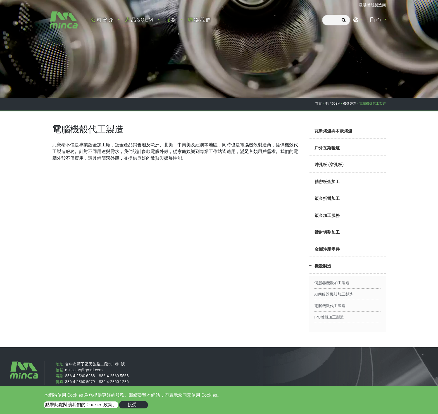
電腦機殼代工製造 (330, 305)
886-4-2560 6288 (80, 376)
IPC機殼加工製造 (329, 317)
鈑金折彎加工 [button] (327, 198)
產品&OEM (332, 104)
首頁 (318, 104)
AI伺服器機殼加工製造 (333, 294)
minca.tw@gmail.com (84, 370)
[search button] (343, 22)
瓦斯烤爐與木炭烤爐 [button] (333, 130)
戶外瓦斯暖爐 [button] (327, 147)
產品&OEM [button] (140, 20)
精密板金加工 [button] (327, 181)
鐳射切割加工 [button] (327, 232)
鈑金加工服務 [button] (327, 215)
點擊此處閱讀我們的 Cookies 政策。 (81, 404)
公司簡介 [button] (103, 20)
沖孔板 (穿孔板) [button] (329, 164)
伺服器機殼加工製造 (331, 283)
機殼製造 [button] (323, 266)
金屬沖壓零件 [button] (327, 249)
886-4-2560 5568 (114, 376)
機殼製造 (349, 104)
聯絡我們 (199, 20)
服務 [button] (172, 20)
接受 (132, 404)
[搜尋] (336, 20)
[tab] (347, 131)
